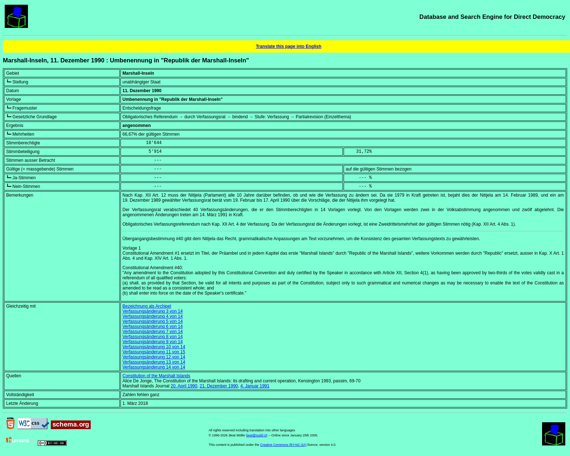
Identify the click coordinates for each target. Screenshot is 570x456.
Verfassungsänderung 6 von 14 (153, 326)
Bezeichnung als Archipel (147, 306)
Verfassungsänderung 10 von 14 (154, 346)
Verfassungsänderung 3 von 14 (153, 311)
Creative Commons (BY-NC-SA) (283, 445)
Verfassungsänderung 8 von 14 (153, 336)
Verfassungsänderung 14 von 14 (154, 367)
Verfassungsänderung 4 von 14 (153, 316)
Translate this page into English (288, 46)
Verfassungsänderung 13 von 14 (154, 362)
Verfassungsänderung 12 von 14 (154, 357)
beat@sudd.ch (256, 435)
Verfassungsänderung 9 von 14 (153, 341)
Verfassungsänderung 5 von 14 (153, 321)
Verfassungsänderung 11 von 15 (154, 351)
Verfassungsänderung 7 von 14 (153, 331)
